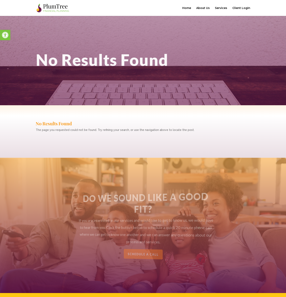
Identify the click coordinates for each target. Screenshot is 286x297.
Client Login (241, 8)
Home (186, 8)
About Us (203, 8)
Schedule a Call (143, 254)
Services (221, 8)
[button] (5, 35)
